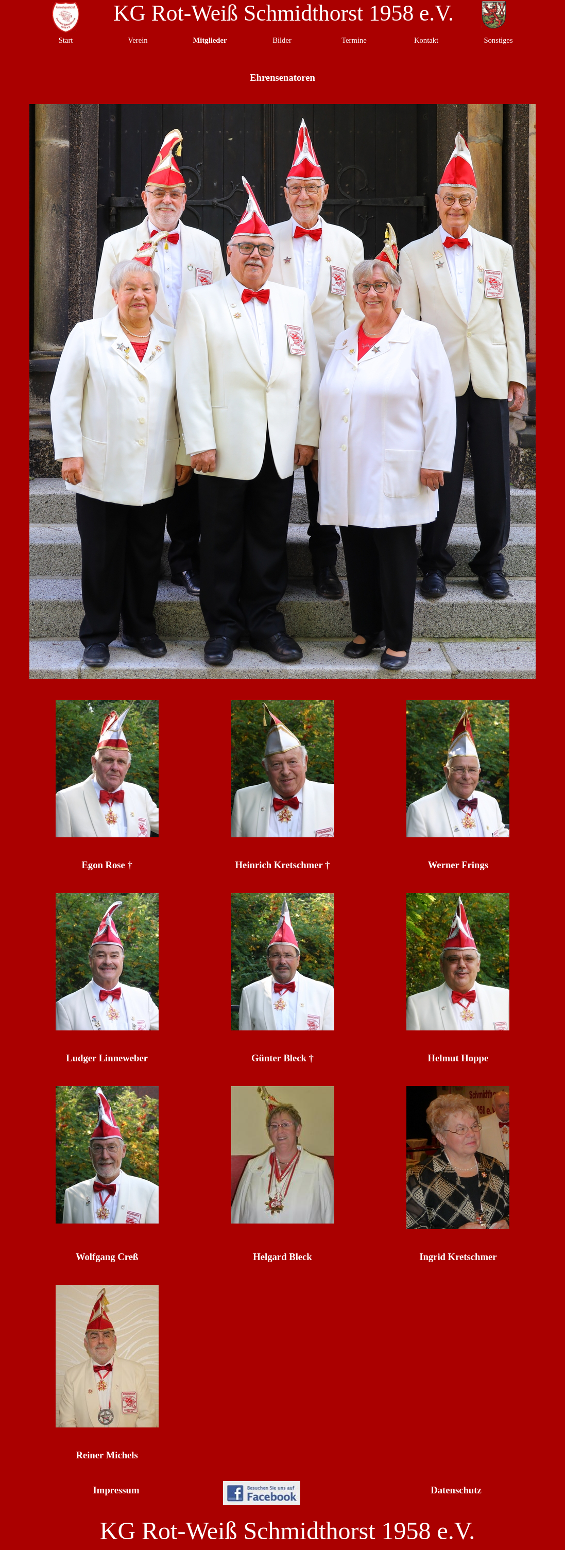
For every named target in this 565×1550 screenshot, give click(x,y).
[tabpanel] (106, 865)
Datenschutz (456, 1490)
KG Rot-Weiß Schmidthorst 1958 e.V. (283, 13)
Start (66, 40)
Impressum (116, 1490)
